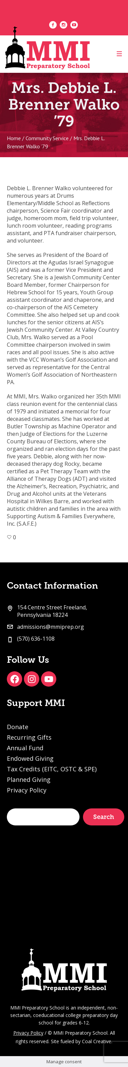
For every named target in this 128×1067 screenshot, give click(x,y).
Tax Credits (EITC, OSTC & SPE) (52, 769)
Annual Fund (25, 748)
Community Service (47, 138)
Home (14, 138)
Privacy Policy (26, 790)
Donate (17, 727)
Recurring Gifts (29, 737)
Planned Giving (29, 779)
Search (103, 817)
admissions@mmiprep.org (50, 626)
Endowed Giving (30, 758)
